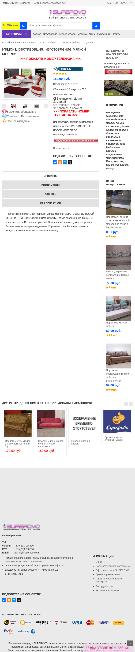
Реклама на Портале (107, 590)
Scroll (130, 643)
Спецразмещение (18, 121)
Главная (36, 34)
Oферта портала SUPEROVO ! (113, 570)
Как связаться (50, 203)
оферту (59, 565)
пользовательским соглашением (23, 561)
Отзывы (50, 194)
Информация (50, 185)
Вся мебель (49, 42)
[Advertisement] (67, 492)
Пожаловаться (61, 148)
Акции (92, 34)
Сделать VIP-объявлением (24, 116)
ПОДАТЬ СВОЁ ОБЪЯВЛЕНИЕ (108, 648)
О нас (99, 561)
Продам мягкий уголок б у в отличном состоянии (50, 444)
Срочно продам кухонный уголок (113, 438)
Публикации (104, 34)
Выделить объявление (21, 111)
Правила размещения (108, 574)
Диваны (91, 42)
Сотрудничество (105, 586)
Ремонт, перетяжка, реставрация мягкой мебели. (117, 275)
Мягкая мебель (71, 42)
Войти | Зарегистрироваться (49, 3)
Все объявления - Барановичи (19, 42)
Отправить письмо (68, 104)
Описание (50, 176)
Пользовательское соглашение (113, 566)
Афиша (82, 34)
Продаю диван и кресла (80, 442)
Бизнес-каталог (67, 34)
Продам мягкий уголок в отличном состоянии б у (17, 444)
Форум (117, 34)
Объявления (50, 34)
